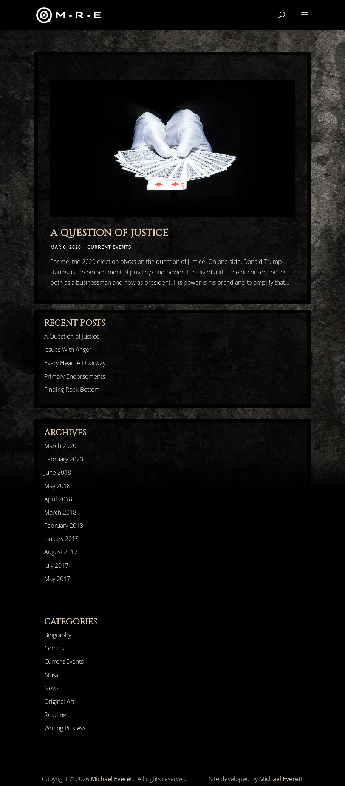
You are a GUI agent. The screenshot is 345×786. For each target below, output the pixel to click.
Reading (55, 714)
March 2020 (60, 446)
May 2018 (57, 486)
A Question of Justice (109, 233)
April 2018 (58, 499)
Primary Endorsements (74, 376)
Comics (54, 648)
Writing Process (64, 728)
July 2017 (56, 565)
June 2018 (57, 472)
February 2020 (63, 459)
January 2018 (61, 539)
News (51, 688)
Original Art (59, 701)
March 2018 (60, 512)
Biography (57, 635)
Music (52, 675)
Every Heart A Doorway (74, 363)
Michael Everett (113, 779)
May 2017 (57, 579)
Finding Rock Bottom (72, 389)
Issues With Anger (67, 349)
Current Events (109, 247)
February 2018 (63, 525)
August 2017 (60, 552)
